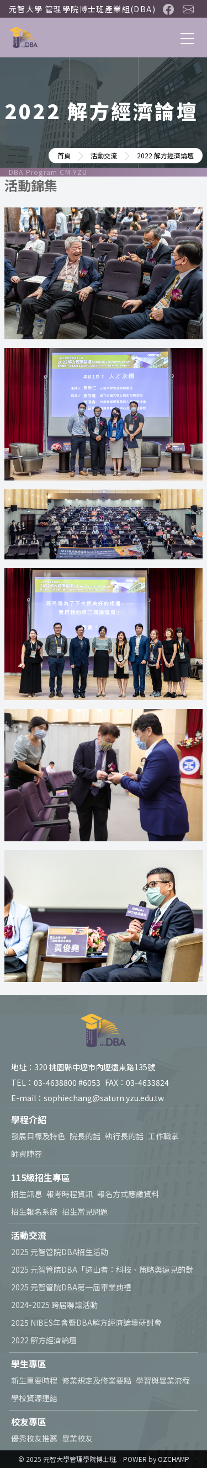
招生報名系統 (34, 1211)
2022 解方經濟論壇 (44, 1340)
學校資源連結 (34, 1397)
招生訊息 (26, 1193)
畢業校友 (77, 1438)
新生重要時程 (34, 1380)
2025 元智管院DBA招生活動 (59, 1251)
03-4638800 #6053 (67, 1082)
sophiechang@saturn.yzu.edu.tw (104, 1097)
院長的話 (85, 1135)
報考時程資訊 (69, 1193)
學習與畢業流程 (163, 1380)
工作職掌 (163, 1135)
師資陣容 (26, 1153)
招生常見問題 (85, 1211)
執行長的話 (124, 1135)
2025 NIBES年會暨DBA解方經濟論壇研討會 (86, 1322)
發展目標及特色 (38, 1135)
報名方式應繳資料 (128, 1193)
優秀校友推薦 (34, 1438)
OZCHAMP (173, 1459)
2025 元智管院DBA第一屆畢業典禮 (71, 1287)
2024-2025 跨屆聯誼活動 (54, 1304)
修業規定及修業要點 (96, 1380)
